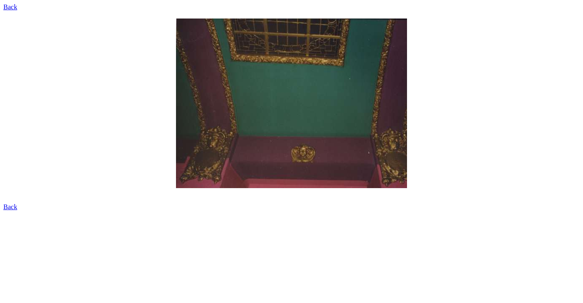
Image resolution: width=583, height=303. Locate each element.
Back (10, 7)
